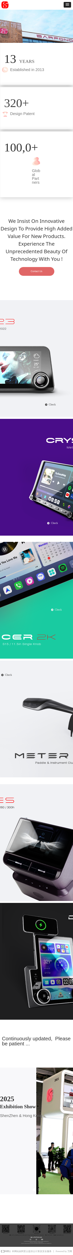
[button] (67, 5)
